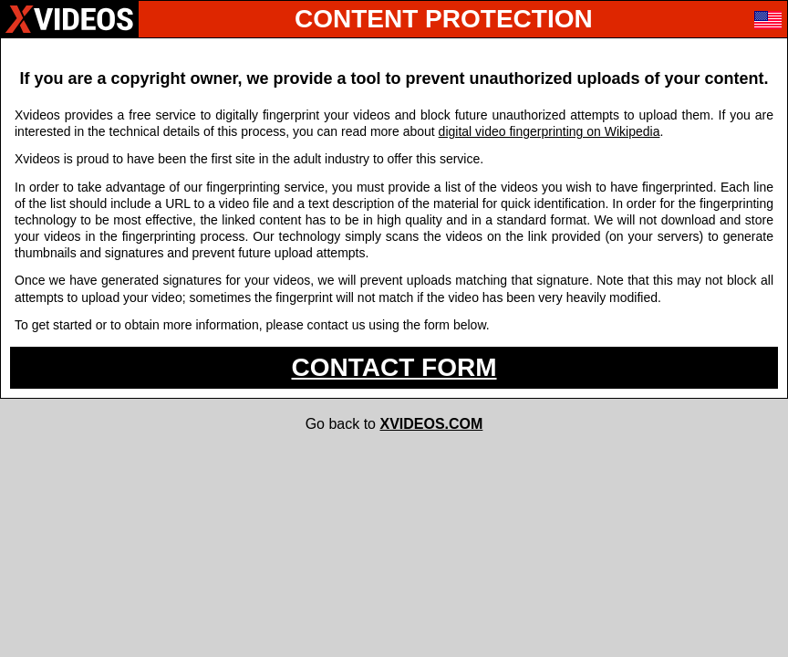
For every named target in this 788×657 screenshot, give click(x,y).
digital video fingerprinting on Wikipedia (549, 131)
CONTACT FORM (394, 367)
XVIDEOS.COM (430, 424)
